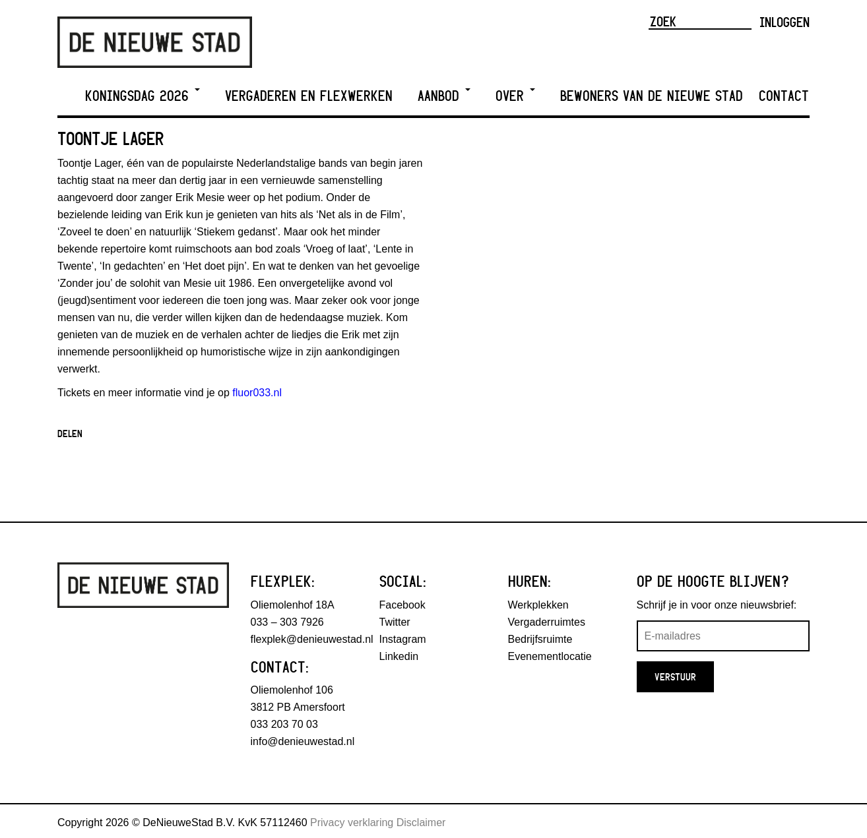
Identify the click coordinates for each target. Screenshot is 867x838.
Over (515, 96)
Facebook (402, 605)
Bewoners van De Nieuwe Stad (651, 96)
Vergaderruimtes (546, 622)
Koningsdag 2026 (142, 96)
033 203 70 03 (284, 724)
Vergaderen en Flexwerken (309, 96)
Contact (784, 96)
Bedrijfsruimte (540, 639)
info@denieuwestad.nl (303, 741)
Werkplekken (538, 605)
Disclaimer (421, 822)
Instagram (402, 639)
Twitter (394, 622)
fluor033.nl (257, 392)
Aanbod (444, 96)
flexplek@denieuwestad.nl (312, 639)
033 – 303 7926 (287, 622)
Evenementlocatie (550, 656)
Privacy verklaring (351, 822)
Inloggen (784, 22)
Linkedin (399, 656)
